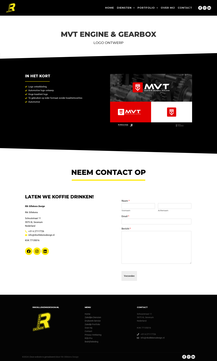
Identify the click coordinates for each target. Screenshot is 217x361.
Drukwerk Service (93, 321)
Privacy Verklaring (93, 335)
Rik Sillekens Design (70, 357)
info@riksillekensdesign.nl (151, 338)
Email (125, 216)
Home (87, 314)
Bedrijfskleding (91, 341)
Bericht (126, 228)
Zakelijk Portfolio (92, 324)
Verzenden (129, 276)
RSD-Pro (88, 338)
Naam (126, 200)
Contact (88, 331)
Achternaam (163, 210)
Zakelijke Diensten (93, 317)
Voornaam (126, 210)
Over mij (88, 328)
